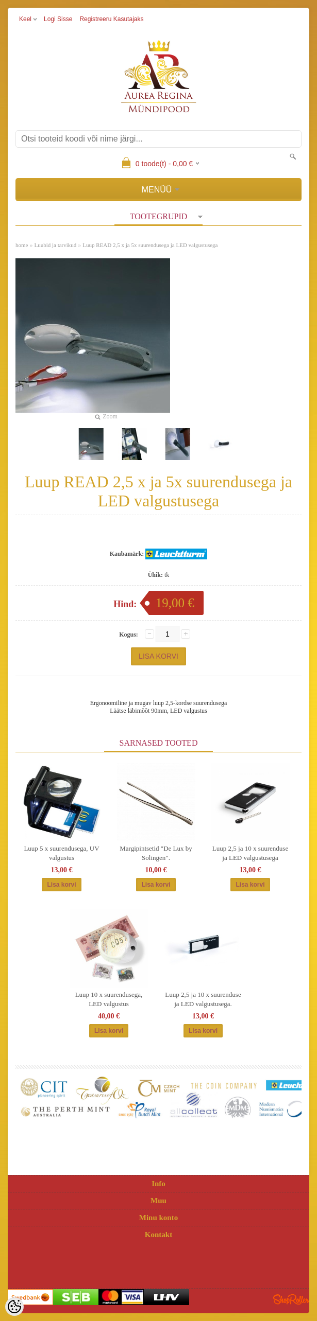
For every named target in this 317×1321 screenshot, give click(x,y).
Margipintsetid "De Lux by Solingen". (156, 852)
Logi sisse (58, 19)
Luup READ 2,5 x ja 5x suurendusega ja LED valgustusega (150, 245)
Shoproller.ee (291, 1299)
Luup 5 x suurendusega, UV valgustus (61, 852)
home (21, 245)
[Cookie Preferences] (14, 1306)
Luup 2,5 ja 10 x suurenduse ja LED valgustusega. (203, 999)
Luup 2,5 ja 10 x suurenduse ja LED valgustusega (250, 852)
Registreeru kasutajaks (111, 19)
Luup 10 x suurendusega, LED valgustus (109, 999)
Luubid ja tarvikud (55, 245)
